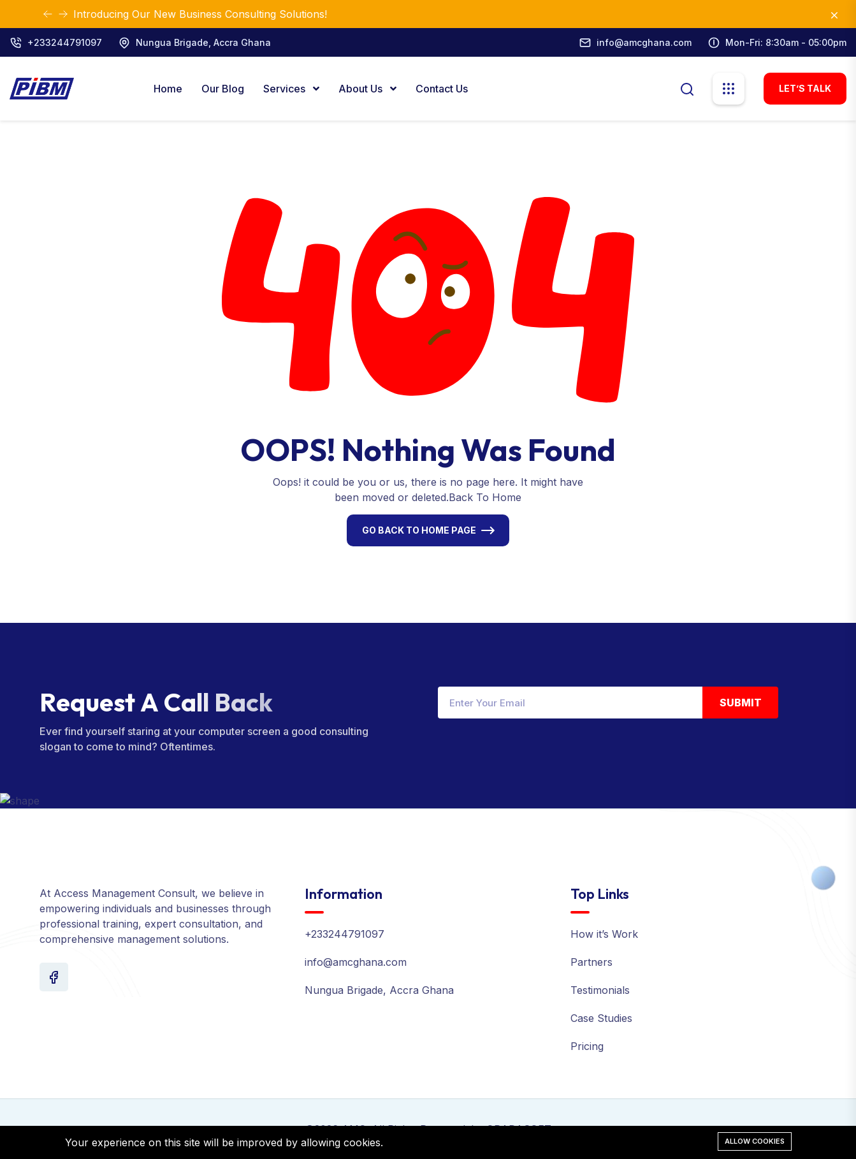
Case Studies (601, 1018)
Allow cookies (755, 1141)
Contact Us (442, 88)
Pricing (587, 1046)
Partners (591, 962)
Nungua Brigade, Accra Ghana (203, 42)
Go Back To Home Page (419, 530)
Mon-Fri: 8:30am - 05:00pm (785, 42)
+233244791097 (64, 42)
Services (285, 88)
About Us (361, 88)
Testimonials (600, 990)
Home (168, 88)
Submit (741, 702)
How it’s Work (604, 934)
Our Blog (222, 88)
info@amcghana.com (644, 42)
